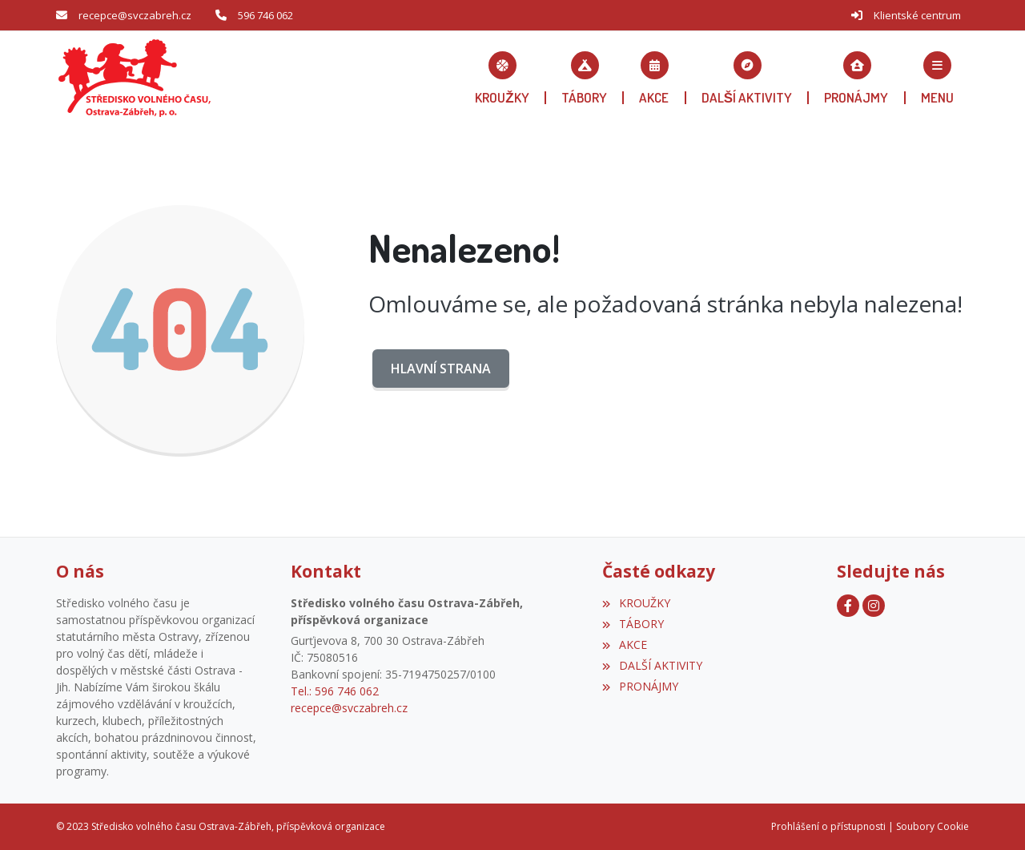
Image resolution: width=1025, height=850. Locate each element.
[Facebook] (848, 605)
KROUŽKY (635, 602)
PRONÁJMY (639, 686)
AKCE (624, 644)
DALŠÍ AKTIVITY (651, 665)
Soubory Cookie (932, 826)
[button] (937, 78)
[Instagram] (873, 605)
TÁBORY (632, 623)
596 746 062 (265, 15)
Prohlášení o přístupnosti (828, 826)
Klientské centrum (917, 15)
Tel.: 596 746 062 (335, 691)
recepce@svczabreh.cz (134, 15)
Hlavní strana (441, 368)
